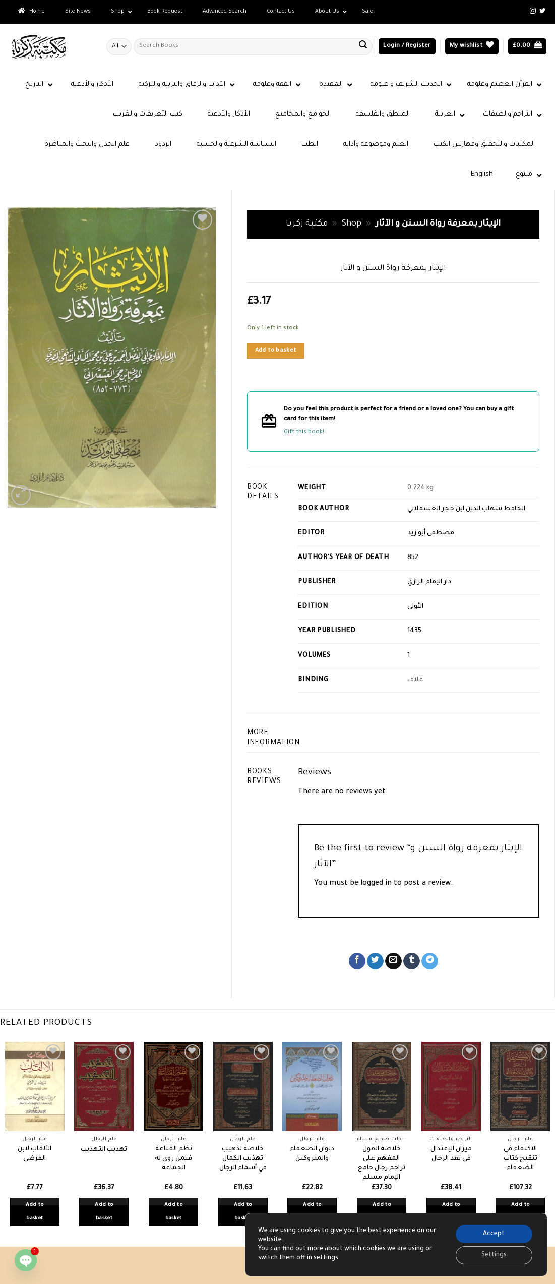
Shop (351, 224)
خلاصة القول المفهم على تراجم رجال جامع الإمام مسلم (381, 1163)
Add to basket (275, 351)
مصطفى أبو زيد (430, 533)
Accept (494, 1234)
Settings (494, 1255)
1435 (414, 631)
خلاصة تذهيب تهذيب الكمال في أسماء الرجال (243, 1158)
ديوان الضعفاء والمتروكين (312, 1154)
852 (412, 558)
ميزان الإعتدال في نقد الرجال (451, 1154)
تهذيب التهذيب (104, 1149)
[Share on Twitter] (375, 961)
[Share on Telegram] (429, 961)
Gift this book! (304, 432)
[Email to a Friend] (393, 961)
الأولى (415, 606)
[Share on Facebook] (357, 961)
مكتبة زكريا (307, 224)
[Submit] (363, 46)
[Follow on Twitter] (542, 11)
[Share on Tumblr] (411, 961)
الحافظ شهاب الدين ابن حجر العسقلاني (466, 509)
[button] (407, 46)
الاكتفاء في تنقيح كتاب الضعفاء (520, 1158)
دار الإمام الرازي (429, 582)
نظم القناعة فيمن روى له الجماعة (173, 1158)
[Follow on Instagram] (533, 11)
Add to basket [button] (35, 1212)
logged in (376, 884)
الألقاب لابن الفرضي (34, 1154)
